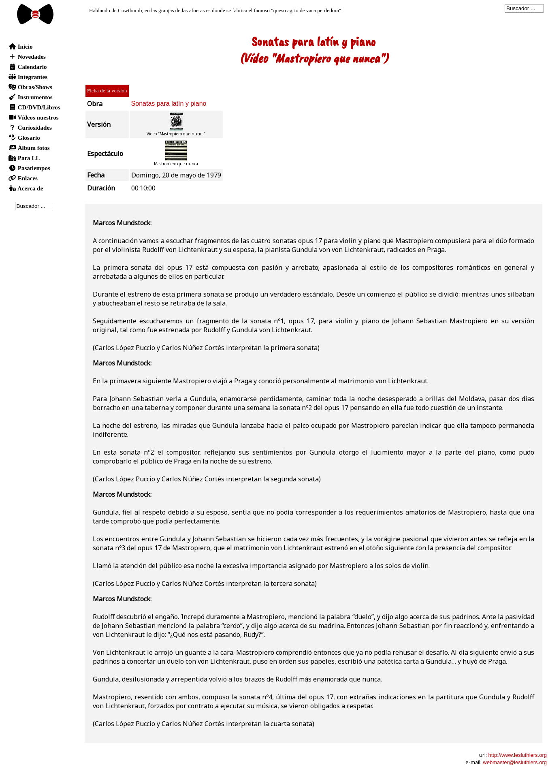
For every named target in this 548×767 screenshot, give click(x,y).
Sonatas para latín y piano (169, 103)
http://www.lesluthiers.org (517, 755)
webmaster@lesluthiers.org (515, 762)
